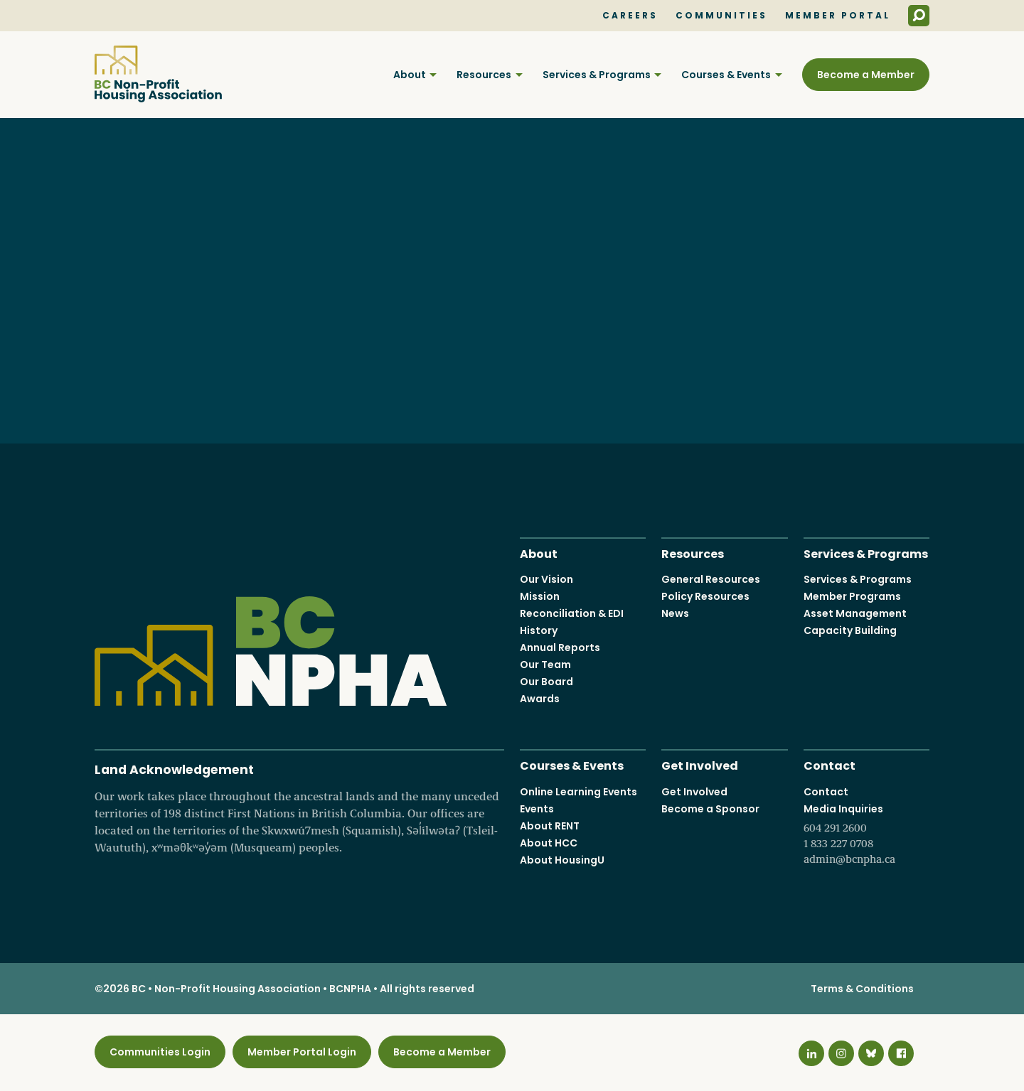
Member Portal (837, 15)
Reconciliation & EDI (572, 613)
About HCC (548, 843)
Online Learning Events (578, 792)
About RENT (550, 826)
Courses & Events (726, 75)
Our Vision (546, 579)
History (539, 630)
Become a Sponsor (710, 809)
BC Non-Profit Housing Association (158, 73)
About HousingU (562, 860)
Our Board (546, 682)
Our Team (545, 664)
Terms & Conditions (862, 989)
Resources (484, 75)
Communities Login (160, 1052)
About (409, 75)
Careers (630, 15)
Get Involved (699, 764)
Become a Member (865, 75)
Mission (540, 596)
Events (537, 809)
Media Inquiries (866, 834)
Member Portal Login (301, 1052)
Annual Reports (560, 647)
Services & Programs (597, 75)
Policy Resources (705, 596)
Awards (540, 699)
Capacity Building (850, 630)
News (675, 613)
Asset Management (855, 613)
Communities (721, 15)
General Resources (710, 579)
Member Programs (852, 596)
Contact (829, 764)
